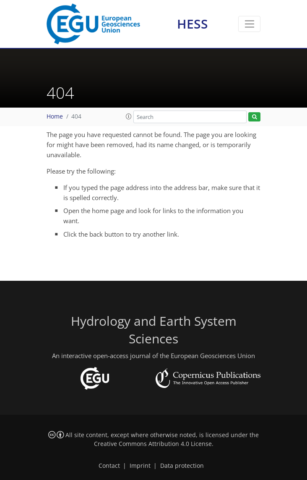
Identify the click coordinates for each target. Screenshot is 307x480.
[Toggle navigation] (249, 24)
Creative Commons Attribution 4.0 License (153, 444)
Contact (109, 465)
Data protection (182, 465)
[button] (129, 116)
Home (55, 116)
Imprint (140, 465)
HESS (192, 23)
